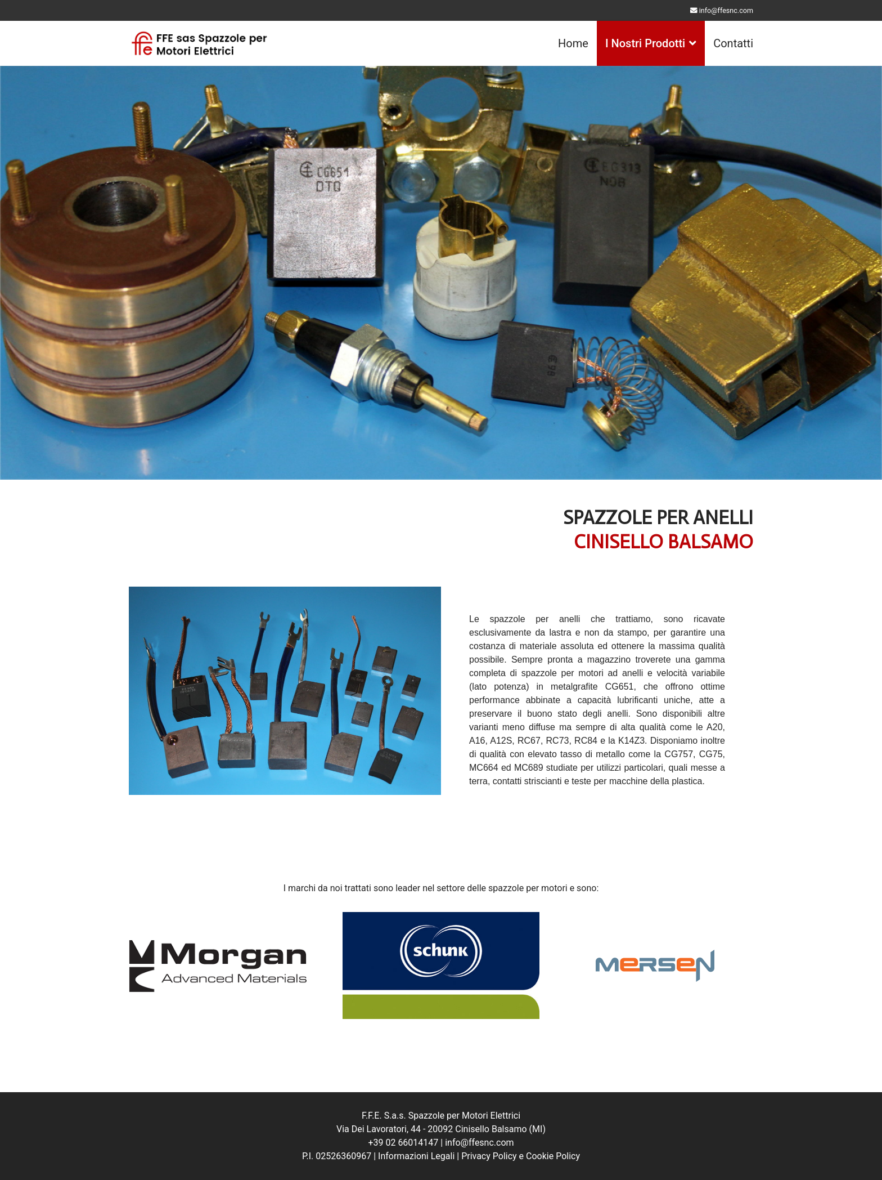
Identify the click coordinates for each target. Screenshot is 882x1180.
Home (573, 43)
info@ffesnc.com (726, 10)
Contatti (733, 43)
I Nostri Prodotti (645, 43)
